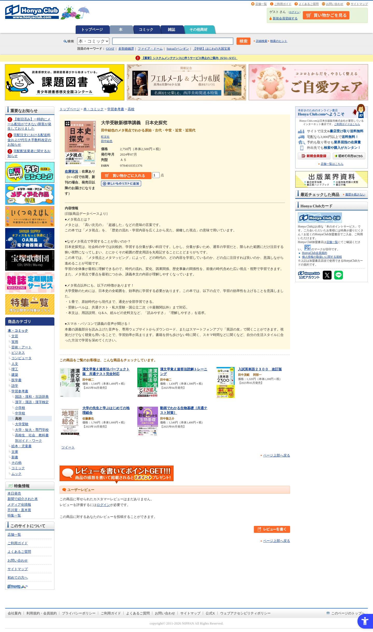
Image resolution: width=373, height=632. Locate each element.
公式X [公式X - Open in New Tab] (210, 613)
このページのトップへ (348, 613)
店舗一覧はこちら (332, 164)
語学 (14, 386)
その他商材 (198, 29)
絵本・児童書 (21, 446)
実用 (14, 342)
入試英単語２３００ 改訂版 (260, 369)
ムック (16, 474)
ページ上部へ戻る (276, 455)
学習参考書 (19, 391)
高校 (18, 419)
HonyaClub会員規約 (314, 252)
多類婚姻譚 (126, 48)
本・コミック (18, 331)
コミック (146, 29)
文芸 (14, 336)
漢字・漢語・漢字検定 (32, 402)
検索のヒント (278, 40)
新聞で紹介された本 (23, 499)
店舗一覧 (261, 3)
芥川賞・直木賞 (19, 510)
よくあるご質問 (309, 3)
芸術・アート (21, 347)
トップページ (92, 29)
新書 (14, 457)
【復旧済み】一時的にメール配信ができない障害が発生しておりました (29, 123)
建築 (14, 375)
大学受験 (21, 424)
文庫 (14, 452)
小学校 (20, 408)
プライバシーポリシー (79, 613)
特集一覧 (14, 515)
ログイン (294, 12)
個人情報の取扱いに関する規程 (322, 256)
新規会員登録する (285, 18)
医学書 (16, 380)
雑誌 (171, 29)
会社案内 (14, 613)
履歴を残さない (355, 194)
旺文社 (105, 136)
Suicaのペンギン (178, 48)
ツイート (68, 447)
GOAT (110, 48)
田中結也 (106, 141)
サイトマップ (359, 3)
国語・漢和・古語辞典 (32, 397)
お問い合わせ (334, 3)
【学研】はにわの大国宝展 (211, 48)
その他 (16, 463)
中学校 (20, 413)
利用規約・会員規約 (41, 613)
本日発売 (14, 493)
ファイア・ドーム (150, 48)
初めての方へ (18, 577)
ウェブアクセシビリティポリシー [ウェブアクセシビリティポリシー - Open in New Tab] (245, 613)
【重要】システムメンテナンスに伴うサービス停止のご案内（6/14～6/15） (189, 58)
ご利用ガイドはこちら (347, 124)
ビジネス (18, 353)
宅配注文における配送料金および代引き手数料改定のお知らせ (29, 139)
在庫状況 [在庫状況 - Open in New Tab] (71, 171)
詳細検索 (261, 40)
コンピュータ (21, 358)
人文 (14, 364)
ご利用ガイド (282, 3)
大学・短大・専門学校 (32, 430)
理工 (14, 369)
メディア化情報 (19, 504)
